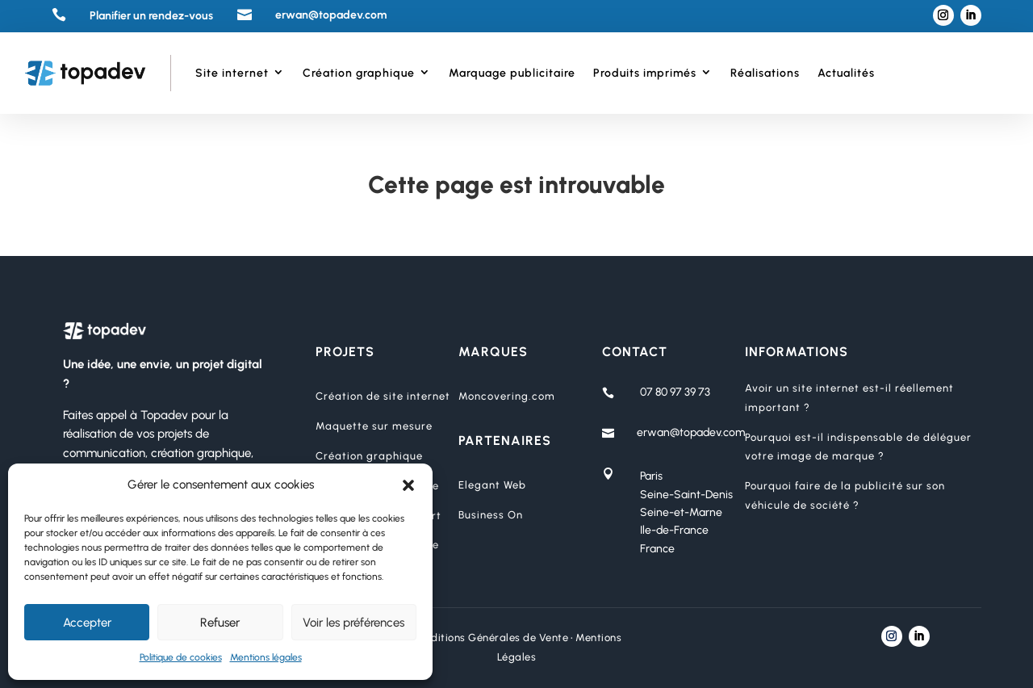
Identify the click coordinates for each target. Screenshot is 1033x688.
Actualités (846, 73)
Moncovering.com (506, 396)
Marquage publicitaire (512, 73)
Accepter (87, 622)
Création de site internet (383, 396)
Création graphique (359, 73)
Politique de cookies (181, 657)
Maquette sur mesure (374, 426)
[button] (408, 485)
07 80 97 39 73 (675, 392)
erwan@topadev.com (691, 432)
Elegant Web (492, 485)
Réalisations (765, 73)
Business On (490, 515)
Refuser (220, 622)
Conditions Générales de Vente (490, 637)
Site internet (232, 73)
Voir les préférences (353, 622)
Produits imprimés (644, 73)
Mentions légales (266, 657)
